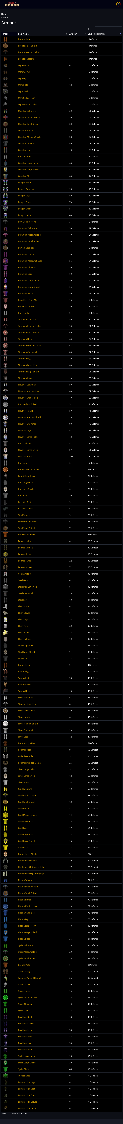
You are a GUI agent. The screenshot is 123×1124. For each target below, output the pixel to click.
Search (105, 29)
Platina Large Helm (27, 925)
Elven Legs (23, 619)
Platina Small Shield (27, 893)
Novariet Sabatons (27, 384)
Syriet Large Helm (26, 1056)
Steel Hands (23, 580)
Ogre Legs (23, 78)
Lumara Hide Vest (26, 1088)
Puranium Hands (26, 254)
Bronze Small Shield (27, 45)
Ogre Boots (23, 65)
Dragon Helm (24, 215)
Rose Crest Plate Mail (28, 300)
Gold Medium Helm (27, 795)
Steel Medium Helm (27, 521)
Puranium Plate (25, 293)
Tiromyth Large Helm (28, 365)
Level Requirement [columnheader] (96, 33)
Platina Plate (24, 938)
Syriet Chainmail (25, 1004)
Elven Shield (23, 632)
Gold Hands (23, 808)
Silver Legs (23, 736)
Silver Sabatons (25, 697)
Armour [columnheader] (73, 33)
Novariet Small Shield (28, 397)
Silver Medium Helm (27, 704)
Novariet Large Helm (28, 437)
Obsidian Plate (25, 176)
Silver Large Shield (26, 775)
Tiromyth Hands (25, 339)
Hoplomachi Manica (27, 860)
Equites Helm (24, 541)
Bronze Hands (25, 39)
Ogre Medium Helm (27, 104)
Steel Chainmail (25, 593)
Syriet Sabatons (25, 945)
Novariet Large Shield (28, 450)
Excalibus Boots (25, 1017)
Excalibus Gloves (26, 1023)
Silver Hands (24, 717)
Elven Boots (23, 606)
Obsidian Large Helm (28, 163)
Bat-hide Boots (25, 502)
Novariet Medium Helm (29, 391)
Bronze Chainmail (26, 534)
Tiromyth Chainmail (27, 352)
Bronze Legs (24, 665)
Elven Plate (23, 626)
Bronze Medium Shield (28, 469)
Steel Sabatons (25, 515)
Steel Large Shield (26, 652)
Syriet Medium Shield (28, 997)
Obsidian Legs (24, 150)
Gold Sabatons (25, 789)
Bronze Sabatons (26, 58)
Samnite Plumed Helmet (29, 978)
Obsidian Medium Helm (29, 117)
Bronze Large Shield (27, 854)
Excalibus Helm (25, 1049)
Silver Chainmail (25, 730)
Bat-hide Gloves (25, 508)
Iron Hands (23, 313)
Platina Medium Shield (28, 906)
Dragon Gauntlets (26, 189)
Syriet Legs (23, 1010)
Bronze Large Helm (27, 743)
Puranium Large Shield (29, 287)
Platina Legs (23, 919)
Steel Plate (23, 658)
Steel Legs (23, 599)
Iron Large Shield (26, 489)
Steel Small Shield (26, 528)
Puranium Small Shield (28, 241)
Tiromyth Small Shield (28, 332)
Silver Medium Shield (28, 723)
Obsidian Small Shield (28, 124)
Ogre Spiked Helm (26, 98)
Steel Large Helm (26, 645)
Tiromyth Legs (25, 358)
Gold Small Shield (26, 802)
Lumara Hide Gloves (27, 1101)
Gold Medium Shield (27, 815)
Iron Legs (22, 463)
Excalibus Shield (25, 1043)
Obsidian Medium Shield (29, 137)
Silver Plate (23, 782)
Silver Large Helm (26, 769)
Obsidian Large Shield (28, 169)
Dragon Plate (24, 202)
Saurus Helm (24, 691)
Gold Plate (23, 847)
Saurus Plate (24, 678)
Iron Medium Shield (27, 404)
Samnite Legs (24, 971)
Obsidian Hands (25, 130)
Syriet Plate (23, 1069)
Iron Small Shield (26, 247)
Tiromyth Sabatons (27, 319)
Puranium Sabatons (27, 228)
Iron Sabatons (24, 156)
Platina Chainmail (26, 912)
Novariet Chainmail (27, 423)
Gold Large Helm (26, 834)
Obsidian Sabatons (27, 111)
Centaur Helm (24, 573)
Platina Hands (24, 899)
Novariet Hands (25, 410)
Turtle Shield (24, 1075)
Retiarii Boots (24, 749)
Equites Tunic (24, 560)
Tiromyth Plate (25, 378)
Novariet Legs (24, 430)
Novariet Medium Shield (29, 417)
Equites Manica (25, 567)
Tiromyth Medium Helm (29, 326)
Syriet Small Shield (26, 958)
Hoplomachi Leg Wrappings (31, 873)
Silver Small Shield (26, 710)
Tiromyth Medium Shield (29, 345)
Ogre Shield (23, 91)
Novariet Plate (25, 456)
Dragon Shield (25, 208)
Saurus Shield (24, 684)
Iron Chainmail (25, 443)
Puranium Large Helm (28, 280)
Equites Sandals (25, 547)
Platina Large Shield (27, 932)
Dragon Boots (24, 182)
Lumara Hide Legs (26, 1082)
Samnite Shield (25, 984)
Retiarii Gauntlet (26, 756)
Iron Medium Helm (27, 221)
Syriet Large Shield (27, 1062)
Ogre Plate (23, 84)
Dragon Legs (24, 195)
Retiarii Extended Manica (29, 762)
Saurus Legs (24, 671)
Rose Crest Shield (26, 306)
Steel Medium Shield (27, 586)
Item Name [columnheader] (23, 33)
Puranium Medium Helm (29, 234)
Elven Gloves (24, 613)
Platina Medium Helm (28, 886)
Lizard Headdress (26, 476)
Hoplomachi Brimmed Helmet (32, 867)
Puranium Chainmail (27, 267)
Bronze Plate (24, 965)
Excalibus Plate (25, 1036)
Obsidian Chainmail (27, 143)
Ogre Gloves (24, 71)
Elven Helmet (24, 639)
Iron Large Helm (25, 482)
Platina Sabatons (26, 880)
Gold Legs (22, 828)
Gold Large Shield (26, 841)
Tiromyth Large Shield (28, 371)
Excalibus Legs (25, 1030)
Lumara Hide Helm (27, 1108)
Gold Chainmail (25, 821)
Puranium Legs (25, 274)
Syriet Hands (24, 991)
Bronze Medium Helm (28, 52)
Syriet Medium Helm (27, 951)
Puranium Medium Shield (30, 261)
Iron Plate (22, 495)
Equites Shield (24, 554)
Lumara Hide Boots (27, 1095)
